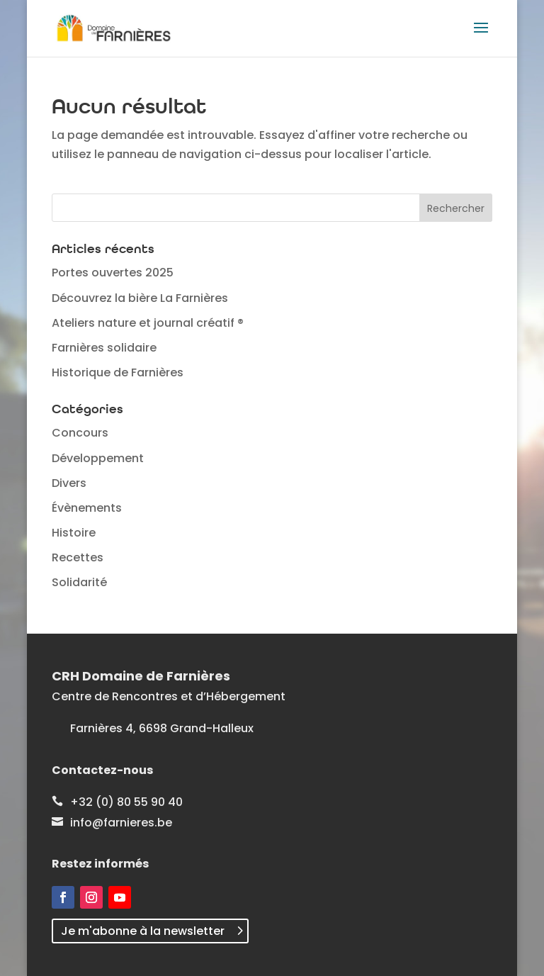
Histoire (74, 533)
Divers (69, 483)
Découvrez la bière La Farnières (140, 298)
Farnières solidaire (104, 348)
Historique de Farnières (117, 372)
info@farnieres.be (121, 822)
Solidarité (79, 582)
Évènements (87, 508)
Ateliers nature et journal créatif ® (148, 323)
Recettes (77, 557)
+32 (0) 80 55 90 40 (126, 802)
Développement (98, 458)
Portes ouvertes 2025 (113, 272)
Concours (80, 433)
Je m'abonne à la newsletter (143, 931)
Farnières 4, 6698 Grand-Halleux (162, 728)
